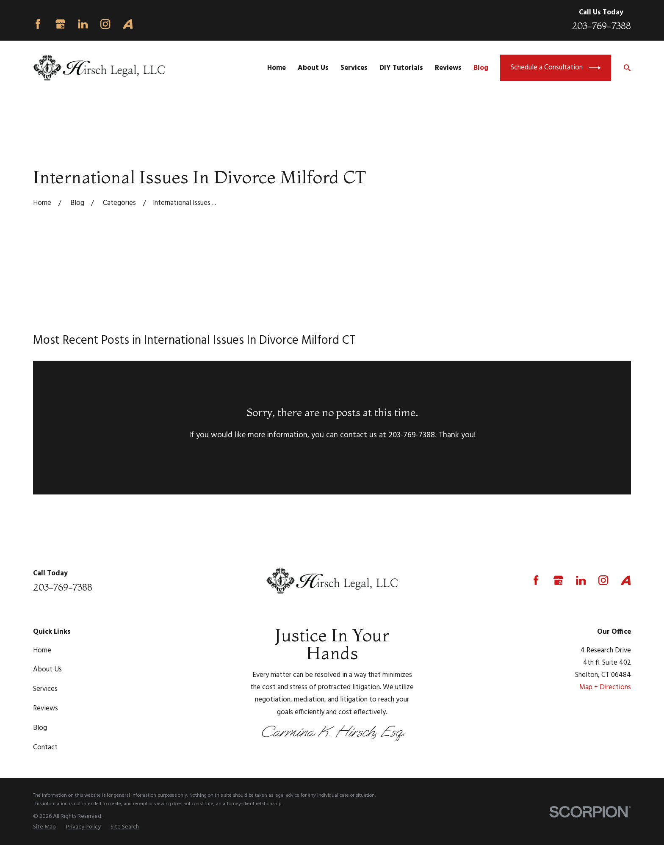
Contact (45, 747)
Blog (40, 728)
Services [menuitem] (354, 68)
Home (42, 650)
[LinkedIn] (83, 24)
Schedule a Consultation (555, 68)
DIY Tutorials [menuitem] (401, 68)
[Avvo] (128, 24)
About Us (47, 669)
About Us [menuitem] (313, 68)
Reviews (45, 708)
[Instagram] (105, 24)
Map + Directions (605, 687)
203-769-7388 (601, 26)
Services (45, 689)
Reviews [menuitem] (448, 68)
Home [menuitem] (276, 68)
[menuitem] (44, 827)
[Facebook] (38, 24)
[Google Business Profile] (60, 24)
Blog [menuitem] (480, 68)
